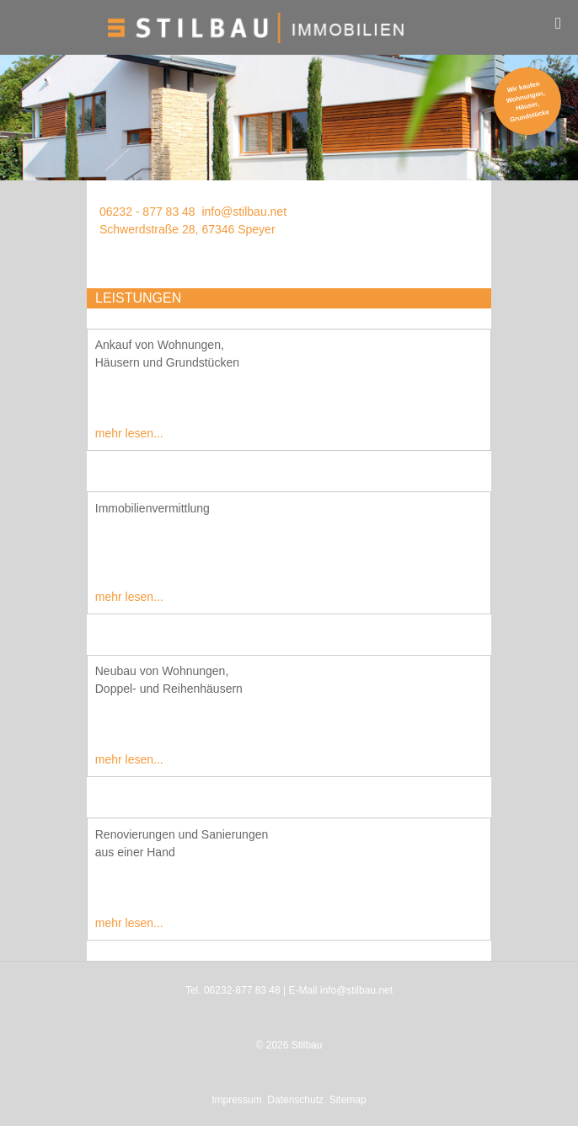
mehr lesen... (129, 433)
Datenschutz (295, 1100)
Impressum (236, 1100)
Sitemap (348, 1100)
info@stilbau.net (243, 211)
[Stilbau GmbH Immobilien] (289, 28)
